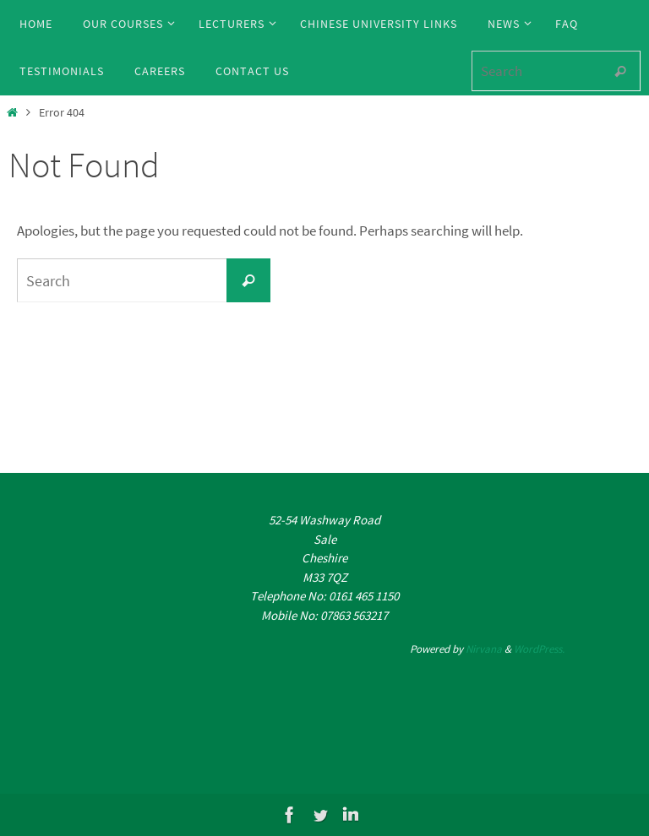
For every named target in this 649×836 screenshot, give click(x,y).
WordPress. (539, 649)
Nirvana (484, 649)
